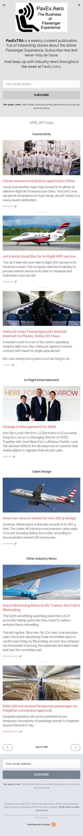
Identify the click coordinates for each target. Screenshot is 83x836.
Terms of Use (39, 803)
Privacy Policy (55, 803)
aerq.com (7, 456)
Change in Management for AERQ (29, 427)
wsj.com (7, 365)
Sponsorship (71, 803)
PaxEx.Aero (51, 66)
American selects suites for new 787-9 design (39, 518)
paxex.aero (8, 206)
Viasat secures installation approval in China (39, 181)
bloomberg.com (10, 656)
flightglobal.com (11, 731)
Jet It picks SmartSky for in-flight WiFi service (39, 256)
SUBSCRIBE (41, 95)
